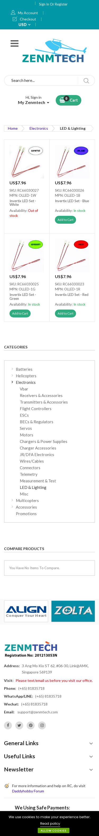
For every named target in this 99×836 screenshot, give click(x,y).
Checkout (28, 19)
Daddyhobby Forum (28, 791)
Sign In (44, 4)
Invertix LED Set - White (23, 203)
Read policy (50, 823)
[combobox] (49, 80)
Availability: (19, 210)
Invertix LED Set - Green (23, 296)
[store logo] (55, 50)
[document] (49, 823)
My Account (28, 13)
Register (61, 4)
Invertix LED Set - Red (71, 295)
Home (13, 128)
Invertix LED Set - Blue (72, 201)
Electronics (39, 128)
